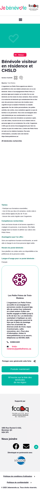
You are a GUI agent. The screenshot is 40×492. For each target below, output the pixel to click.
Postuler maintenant (20, 369)
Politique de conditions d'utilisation (17, 476)
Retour (19, 55)
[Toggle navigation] (20, 20)
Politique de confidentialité (18, 482)
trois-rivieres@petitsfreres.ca (19, 347)
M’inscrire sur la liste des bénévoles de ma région (20, 380)
